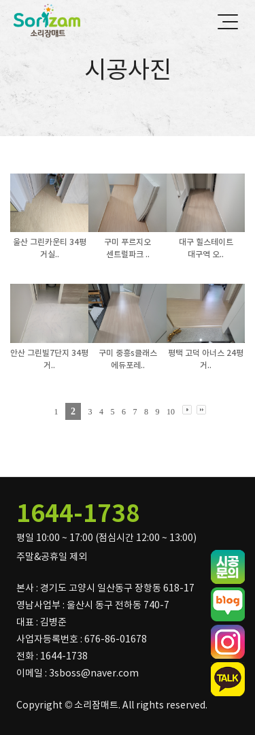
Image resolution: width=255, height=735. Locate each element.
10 (171, 411)
